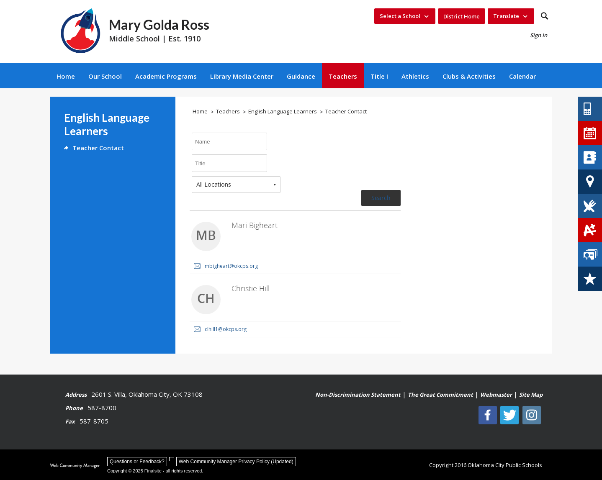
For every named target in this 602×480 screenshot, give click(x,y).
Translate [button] (506, 16)
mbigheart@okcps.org (231, 266)
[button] (544, 16)
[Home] (66, 75)
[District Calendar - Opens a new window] (590, 133)
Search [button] (381, 198)
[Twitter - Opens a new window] (512, 415)
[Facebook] (490, 415)
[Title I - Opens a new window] (379, 75)
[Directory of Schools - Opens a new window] (590, 157)
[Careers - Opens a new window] (590, 279)
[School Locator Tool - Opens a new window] (590, 181)
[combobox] (236, 184)
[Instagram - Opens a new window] (533, 415)
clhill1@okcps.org (226, 329)
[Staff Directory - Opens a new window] (590, 254)
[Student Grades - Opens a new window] (590, 230)
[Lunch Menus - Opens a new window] (590, 206)
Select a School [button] (400, 16)
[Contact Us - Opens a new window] (590, 109)
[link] (295, 242)
